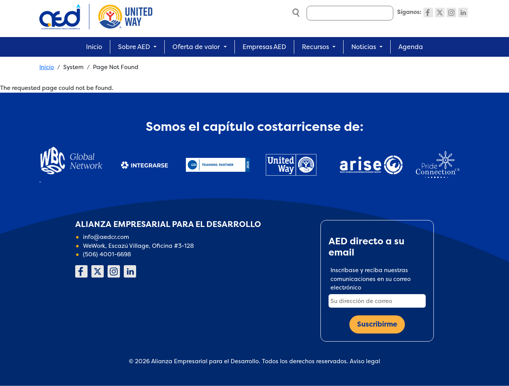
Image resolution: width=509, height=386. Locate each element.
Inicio (94, 46)
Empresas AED (264, 46)
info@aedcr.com (106, 236)
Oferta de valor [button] (196, 46)
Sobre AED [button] (134, 46)
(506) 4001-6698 (107, 254)
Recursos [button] (315, 46)
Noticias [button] (363, 46)
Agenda (410, 46)
